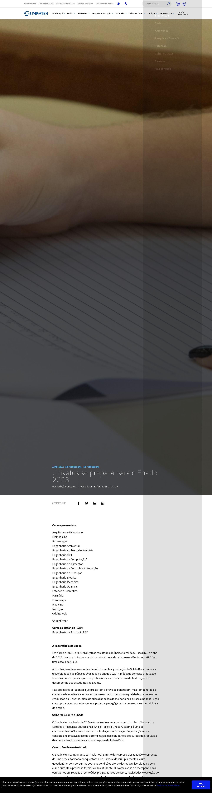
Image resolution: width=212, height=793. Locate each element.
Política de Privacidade (65, 4)
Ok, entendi (201, 785)
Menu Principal (30, 4)
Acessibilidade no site (105, 4)
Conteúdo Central (46, 4)
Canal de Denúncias (85, 4)
